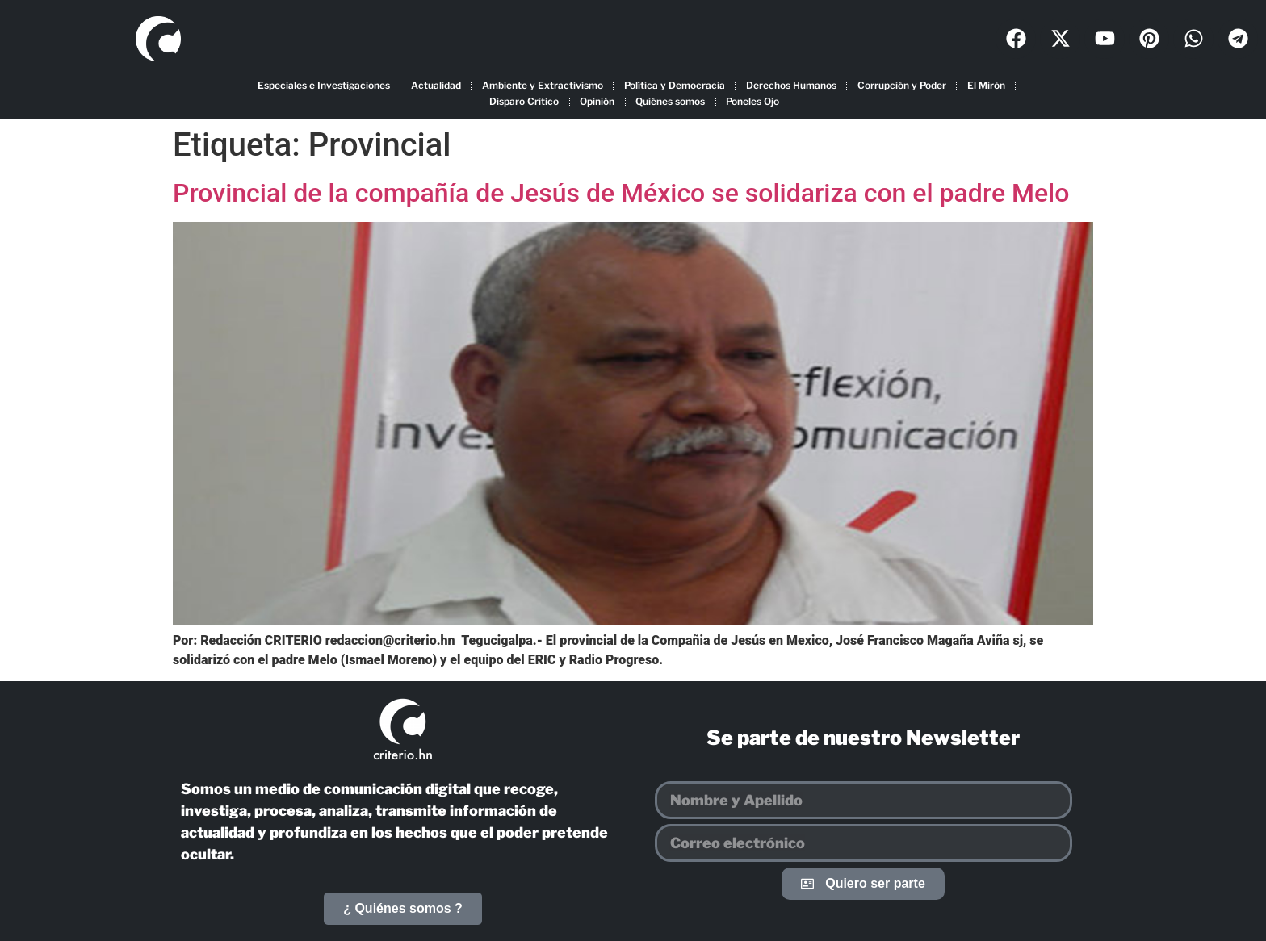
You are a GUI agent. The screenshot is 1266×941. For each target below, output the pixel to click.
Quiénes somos (670, 101)
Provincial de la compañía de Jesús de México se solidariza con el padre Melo (621, 193)
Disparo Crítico (524, 101)
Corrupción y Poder (901, 85)
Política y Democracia (674, 85)
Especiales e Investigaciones (324, 85)
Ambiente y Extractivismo (542, 85)
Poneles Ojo (752, 101)
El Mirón (986, 85)
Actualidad (436, 85)
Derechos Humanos (791, 85)
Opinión (597, 101)
